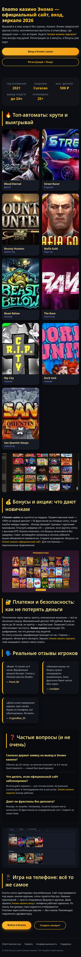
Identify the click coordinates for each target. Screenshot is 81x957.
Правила (28, 944)
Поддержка (65, 944)
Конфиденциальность (46, 944)
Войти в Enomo (17, 925)
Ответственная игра (11, 944)
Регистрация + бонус (40, 62)
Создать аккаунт (50, 925)
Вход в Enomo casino (40, 51)
